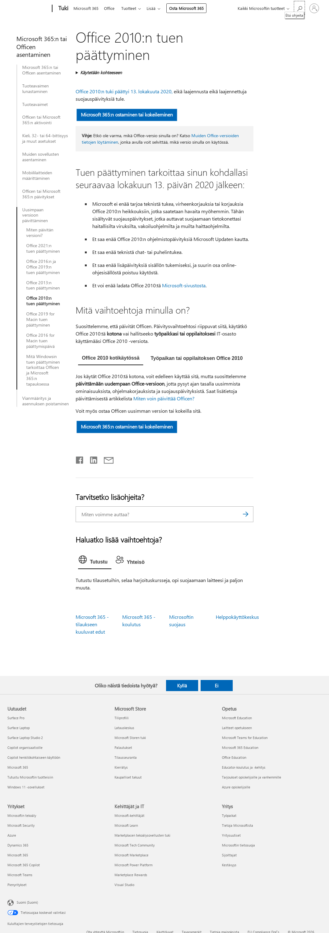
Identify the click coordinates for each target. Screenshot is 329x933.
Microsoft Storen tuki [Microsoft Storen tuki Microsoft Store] (130, 737)
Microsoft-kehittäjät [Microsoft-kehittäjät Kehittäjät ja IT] (129, 815)
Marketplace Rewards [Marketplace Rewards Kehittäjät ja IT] (131, 874)
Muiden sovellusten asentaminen (40, 157)
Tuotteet (131, 8)
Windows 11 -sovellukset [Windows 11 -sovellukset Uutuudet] (25, 787)
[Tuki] (62, 8)
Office (110, 8)
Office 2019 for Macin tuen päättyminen (40, 319)
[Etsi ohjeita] (299, 8)
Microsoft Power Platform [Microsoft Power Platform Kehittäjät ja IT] (133, 865)
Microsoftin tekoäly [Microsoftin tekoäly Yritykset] (21, 815)
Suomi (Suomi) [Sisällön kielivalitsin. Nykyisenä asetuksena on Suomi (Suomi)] (27, 902)
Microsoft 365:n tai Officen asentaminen (41, 70)
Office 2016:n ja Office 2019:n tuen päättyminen (43, 267)
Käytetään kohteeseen (101, 72)
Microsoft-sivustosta (184, 285)
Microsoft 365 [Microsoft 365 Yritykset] (17, 855)
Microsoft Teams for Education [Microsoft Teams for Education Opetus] (245, 737)
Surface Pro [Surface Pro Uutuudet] (15, 718)
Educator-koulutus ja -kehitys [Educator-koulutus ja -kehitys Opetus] (243, 767)
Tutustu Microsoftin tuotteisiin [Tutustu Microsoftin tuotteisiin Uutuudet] (30, 777)
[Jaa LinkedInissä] (91, 459)
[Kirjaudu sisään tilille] (314, 8)
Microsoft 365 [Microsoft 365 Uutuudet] (17, 767)
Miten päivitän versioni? (39, 232)
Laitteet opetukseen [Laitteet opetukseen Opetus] (237, 727)
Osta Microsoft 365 (190, 8)
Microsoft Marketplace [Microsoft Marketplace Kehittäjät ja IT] (131, 855)
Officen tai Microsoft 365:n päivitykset (41, 194)
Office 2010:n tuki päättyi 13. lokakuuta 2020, (124, 91)
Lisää (154, 8)
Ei (217, 685)
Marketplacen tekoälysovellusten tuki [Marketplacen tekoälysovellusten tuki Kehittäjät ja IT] (142, 835)
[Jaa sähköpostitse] (106, 459)
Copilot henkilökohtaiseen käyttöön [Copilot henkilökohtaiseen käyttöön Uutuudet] (33, 757)
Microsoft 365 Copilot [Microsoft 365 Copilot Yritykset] (23, 865)
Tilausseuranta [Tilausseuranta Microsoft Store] (126, 757)
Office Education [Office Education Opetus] (234, 757)
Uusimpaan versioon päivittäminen (35, 215)
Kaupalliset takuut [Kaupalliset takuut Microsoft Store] (128, 777)
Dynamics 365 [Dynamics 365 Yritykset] (17, 845)
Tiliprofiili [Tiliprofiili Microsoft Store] (122, 718)
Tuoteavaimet (35, 104)
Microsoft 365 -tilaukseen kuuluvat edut (92, 624)
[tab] (110, 358)
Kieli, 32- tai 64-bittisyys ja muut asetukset (45, 138)
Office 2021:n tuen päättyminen (43, 248)
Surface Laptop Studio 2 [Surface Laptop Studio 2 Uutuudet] (25, 737)
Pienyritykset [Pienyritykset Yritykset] (17, 884)
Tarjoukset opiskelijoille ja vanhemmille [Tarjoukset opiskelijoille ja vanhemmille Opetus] (251, 777)
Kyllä (182, 685)
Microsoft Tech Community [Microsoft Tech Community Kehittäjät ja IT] (135, 845)
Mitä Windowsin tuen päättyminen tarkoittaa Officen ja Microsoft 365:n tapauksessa (43, 370)
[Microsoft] (28, 8)
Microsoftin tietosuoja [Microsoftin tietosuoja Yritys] (238, 845)
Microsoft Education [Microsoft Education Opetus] (237, 718)
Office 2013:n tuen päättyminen (43, 285)
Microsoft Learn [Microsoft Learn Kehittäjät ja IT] (126, 825)
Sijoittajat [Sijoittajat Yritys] (229, 855)
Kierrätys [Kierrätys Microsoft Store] (121, 767)
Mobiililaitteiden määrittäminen (37, 175)
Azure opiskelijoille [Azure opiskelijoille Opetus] (236, 787)
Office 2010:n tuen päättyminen (43, 300)
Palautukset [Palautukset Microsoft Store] (123, 747)
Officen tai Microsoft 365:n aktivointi (41, 119)
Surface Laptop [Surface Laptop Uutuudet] (18, 727)
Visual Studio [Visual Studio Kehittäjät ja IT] (124, 884)
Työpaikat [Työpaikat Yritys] (229, 815)
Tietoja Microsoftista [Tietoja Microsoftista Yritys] (237, 825)
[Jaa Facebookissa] (80, 459)
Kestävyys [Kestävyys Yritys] (229, 865)
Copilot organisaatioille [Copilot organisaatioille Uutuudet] (25, 747)
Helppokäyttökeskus (237, 617)
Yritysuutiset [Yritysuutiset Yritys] (231, 835)
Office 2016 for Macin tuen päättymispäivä (40, 340)
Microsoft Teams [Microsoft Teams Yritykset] (19, 874)
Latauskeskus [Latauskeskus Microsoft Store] (124, 727)
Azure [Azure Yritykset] (11, 835)
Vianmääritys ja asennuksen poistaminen (45, 401)
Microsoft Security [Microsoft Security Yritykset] (21, 825)
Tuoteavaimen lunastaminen (35, 88)
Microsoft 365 (85, 8)
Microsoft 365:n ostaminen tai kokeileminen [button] (127, 114)
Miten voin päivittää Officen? (163, 398)
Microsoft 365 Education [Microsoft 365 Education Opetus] (240, 747)
